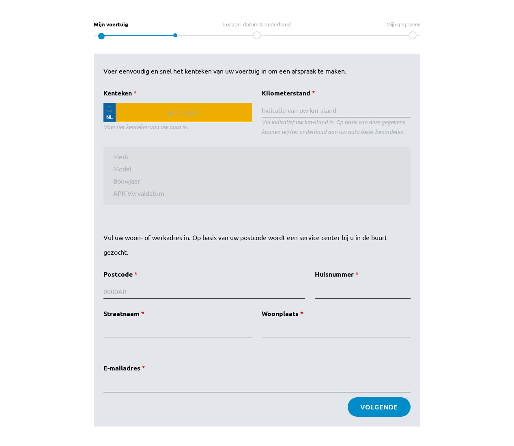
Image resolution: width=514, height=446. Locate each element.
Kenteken (117, 93)
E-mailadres (121, 368)
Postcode (118, 274)
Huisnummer (334, 274)
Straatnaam (121, 313)
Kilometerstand (286, 93)
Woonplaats (280, 313)
